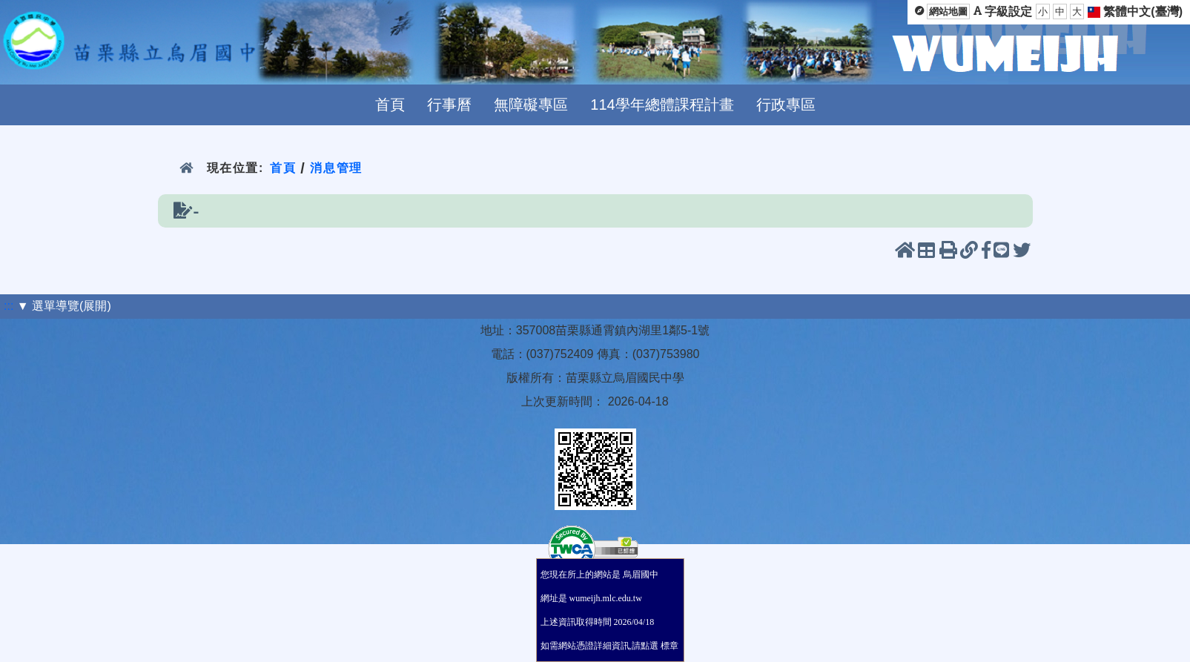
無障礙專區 (531, 104)
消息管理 (336, 168)
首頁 (390, 104)
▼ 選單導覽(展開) (64, 305)
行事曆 (449, 104)
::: (8, 305)
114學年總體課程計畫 (661, 104)
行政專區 (786, 104)
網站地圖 (948, 11)
